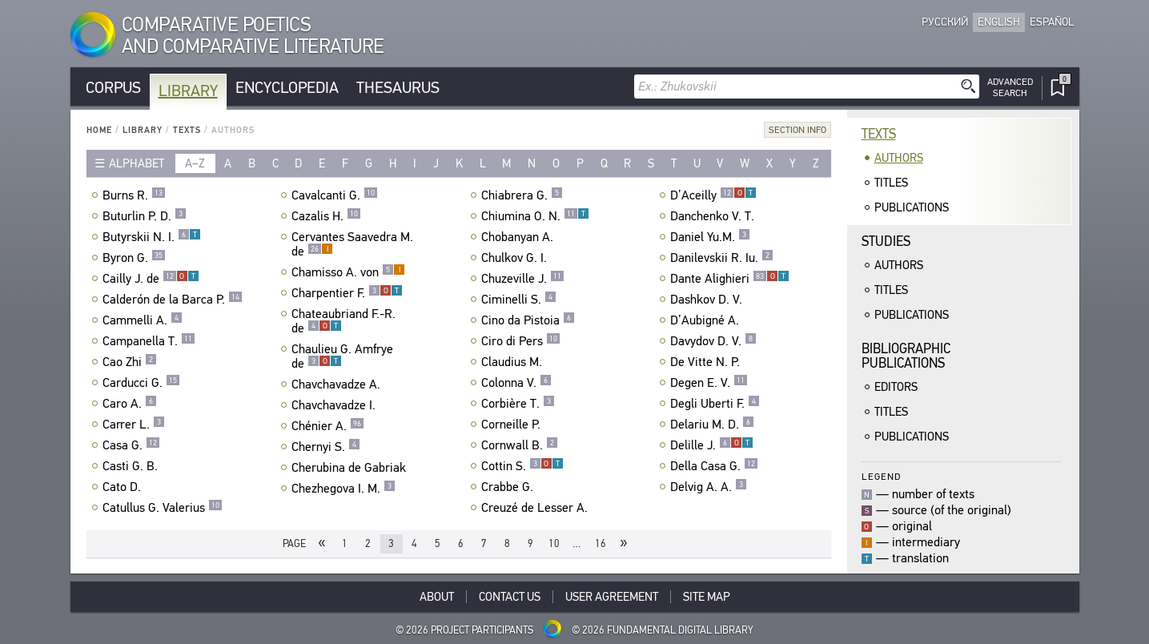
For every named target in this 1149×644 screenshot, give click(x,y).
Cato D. (123, 487)
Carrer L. (133, 424)
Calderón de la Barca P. (172, 299)
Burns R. (134, 195)
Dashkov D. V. (708, 299)
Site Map (706, 597)
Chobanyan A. (519, 237)
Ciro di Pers (520, 341)
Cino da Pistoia (528, 320)
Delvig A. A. (708, 487)
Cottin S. (522, 466)
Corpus (113, 87)
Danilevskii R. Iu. (721, 258)
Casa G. (131, 445)
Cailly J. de (150, 279)
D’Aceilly (713, 195)
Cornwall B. (519, 445)
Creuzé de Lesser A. (536, 508)
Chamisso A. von (348, 272)
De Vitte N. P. (707, 362)
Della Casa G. (714, 466)
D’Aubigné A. (706, 320)
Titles (891, 182)
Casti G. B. (132, 466)
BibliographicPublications (906, 356)
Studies (886, 241)
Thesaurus (398, 87)
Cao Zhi (129, 362)
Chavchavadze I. (335, 405)
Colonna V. (516, 383)
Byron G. (134, 258)
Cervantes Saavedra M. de (352, 244)
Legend (881, 476)
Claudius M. (513, 362)
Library (188, 91)
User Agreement (611, 597)
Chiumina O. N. (535, 216)
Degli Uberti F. (715, 403)
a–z (195, 163)
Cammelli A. (142, 320)
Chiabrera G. (522, 195)
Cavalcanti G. (334, 195)
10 (554, 543)
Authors (898, 158)
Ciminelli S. (518, 299)
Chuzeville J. (522, 279)
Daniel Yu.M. (710, 237)
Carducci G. (141, 383)
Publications (911, 207)
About (437, 597)
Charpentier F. (347, 293)
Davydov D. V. (713, 341)
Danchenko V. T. (714, 216)
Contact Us (509, 597)
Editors (896, 387)
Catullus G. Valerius (162, 508)
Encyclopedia (287, 87)
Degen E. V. (709, 383)
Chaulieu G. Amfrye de (342, 356)
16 (600, 543)
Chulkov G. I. (516, 258)
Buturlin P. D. (144, 216)
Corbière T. (518, 403)
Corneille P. (512, 424)
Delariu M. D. (712, 424)
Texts (187, 130)
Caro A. (129, 403)
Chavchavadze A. (337, 384)
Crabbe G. (509, 487)
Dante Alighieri (729, 279)
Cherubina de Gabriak (350, 468)
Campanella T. (148, 341)
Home (99, 130)
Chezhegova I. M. (343, 488)
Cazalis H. (326, 216)
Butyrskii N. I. (151, 237)
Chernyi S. (325, 447)
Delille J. (711, 445)
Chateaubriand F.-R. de (343, 321)
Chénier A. (327, 426)
